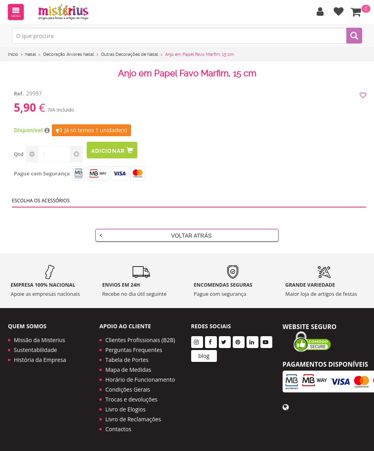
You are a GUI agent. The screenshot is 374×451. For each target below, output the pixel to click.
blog (203, 356)
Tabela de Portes (126, 359)
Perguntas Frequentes (133, 350)
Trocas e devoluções (131, 399)
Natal (30, 54)
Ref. (19, 93)
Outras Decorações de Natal (129, 54)
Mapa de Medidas (128, 369)
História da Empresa (40, 359)
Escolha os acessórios (41, 200)
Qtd (18, 154)
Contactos (118, 429)
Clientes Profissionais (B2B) (140, 340)
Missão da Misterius (39, 340)
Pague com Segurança (42, 173)
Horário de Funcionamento (140, 379)
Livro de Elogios (125, 409)
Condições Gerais (127, 389)
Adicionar (112, 150)
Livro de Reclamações (133, 419)
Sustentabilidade (35, 350)
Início (13, 54)
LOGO (63, 12)
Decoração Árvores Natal (68, 54)
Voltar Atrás (156, 235)
